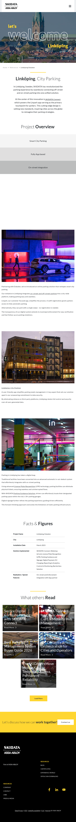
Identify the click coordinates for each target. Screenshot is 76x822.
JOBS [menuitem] (5, 795)
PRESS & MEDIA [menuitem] (8, 798)
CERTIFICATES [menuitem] (45, 769)
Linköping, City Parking (11, 388)
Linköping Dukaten (28, 67)
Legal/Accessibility (34, 810)
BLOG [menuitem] (42, 765)
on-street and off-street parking (43, 294)
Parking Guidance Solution (24, 493)
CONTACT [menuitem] (6, 791)
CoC (42, 810)
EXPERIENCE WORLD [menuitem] (48, 773)
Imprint (47, 810)
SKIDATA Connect (52, 99)
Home (5, 67)
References (14, 67)
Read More (9, 627)
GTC (25, 810)
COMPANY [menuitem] (7, 787)
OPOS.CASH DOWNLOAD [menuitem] (49, 776)
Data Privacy (19, 810)
